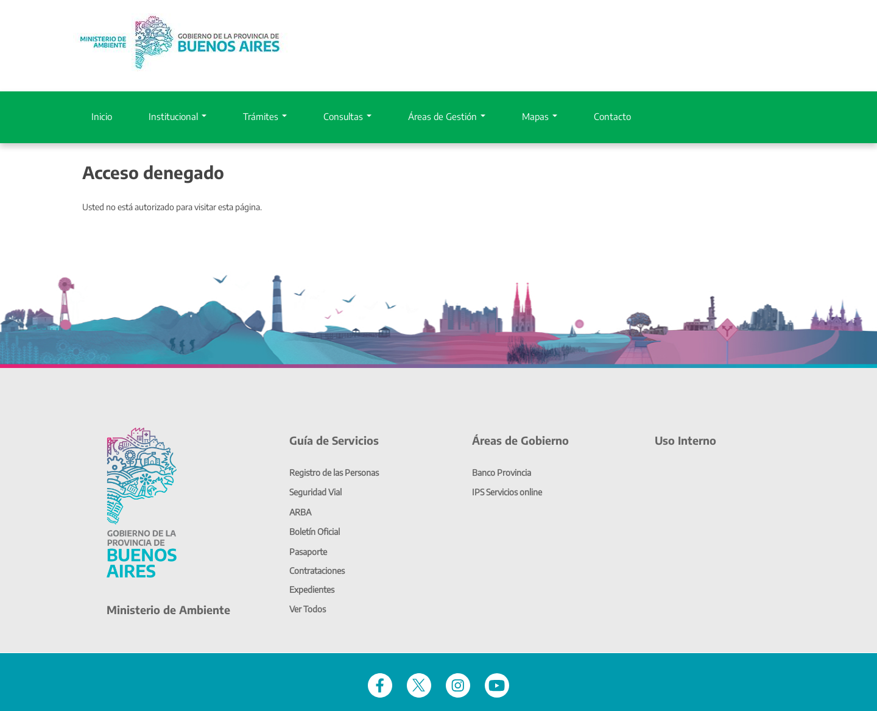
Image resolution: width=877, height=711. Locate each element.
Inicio (101, 116)
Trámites (265, 116)
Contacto (612, 116)
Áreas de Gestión (446, 116)
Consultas (347, 116)
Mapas (539, 116)
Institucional (177, 116)
